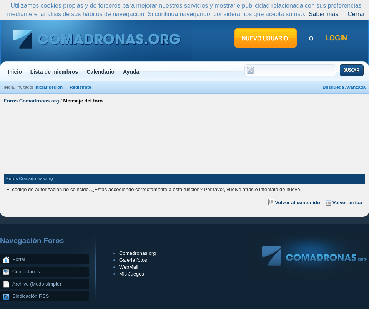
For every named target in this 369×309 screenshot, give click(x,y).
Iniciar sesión (49, 87)
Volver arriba (347, 202)
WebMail (128, 267)
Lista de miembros (54, 72)
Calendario (100, 72)
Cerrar (356, 14)
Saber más (323, 14)
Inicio (15, 72)
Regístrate (80, 87)
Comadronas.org (137, 253)
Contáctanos (26, 271)
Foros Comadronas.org (31, 101)
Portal (18, 259)
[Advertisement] (184, 135)
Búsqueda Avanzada (344, 87)
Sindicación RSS (30, 296)
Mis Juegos (131, 274)
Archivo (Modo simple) (36, 284)
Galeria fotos (133, 260)
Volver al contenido (297, 202)
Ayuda (131, 72)
